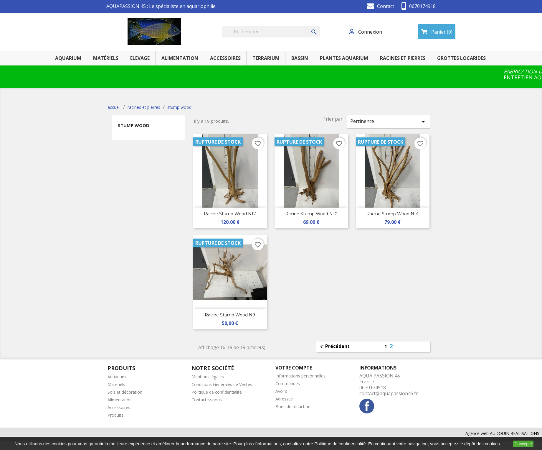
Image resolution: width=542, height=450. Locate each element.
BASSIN (299, 58)
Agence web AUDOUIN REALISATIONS (502, 433)
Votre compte (293, 367)
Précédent (334, 346)
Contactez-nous (206, 400)
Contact (385, 6)
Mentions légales (207, 377)
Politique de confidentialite (216, 392)
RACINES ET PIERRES (402, 58)
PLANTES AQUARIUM (344, 58)
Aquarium (117, 377)
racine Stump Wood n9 (230, 315)
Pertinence (388, 121)
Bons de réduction (292, 406)
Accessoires (119, 407)
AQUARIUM (68, 58)
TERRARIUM (266, 58)
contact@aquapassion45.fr (388, 393)
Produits (115, 415)
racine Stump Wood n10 (311, 213)
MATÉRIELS (105, 58)
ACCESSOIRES (225, 58)
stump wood (133, 125)
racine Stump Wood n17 (230, 213)
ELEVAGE (140, 58)
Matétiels (116, 384)
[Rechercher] (271, 31)
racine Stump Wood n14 (392, 213)
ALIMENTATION (179, 58)
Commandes (287, 383)
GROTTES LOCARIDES (461, 58)
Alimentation (120, 400)
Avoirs (281, 391)
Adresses (284, 399)
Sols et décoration (125, 392)
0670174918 (422, 6)
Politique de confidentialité (340, 443)
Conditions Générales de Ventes (221, 384)
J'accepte (523, 443)
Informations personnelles (300, 376)
